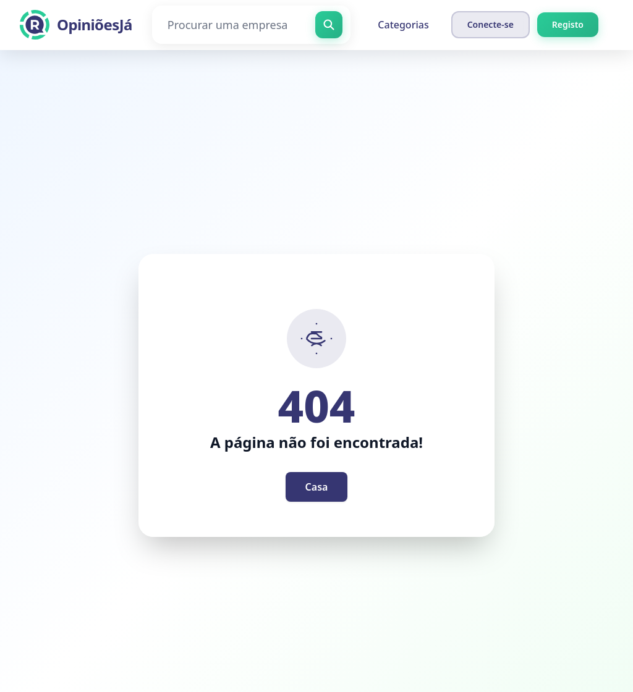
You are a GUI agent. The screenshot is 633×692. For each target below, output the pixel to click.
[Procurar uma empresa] (251, 24)
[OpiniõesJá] (76, 25)
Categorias (403, 25)
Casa (316, 487)
